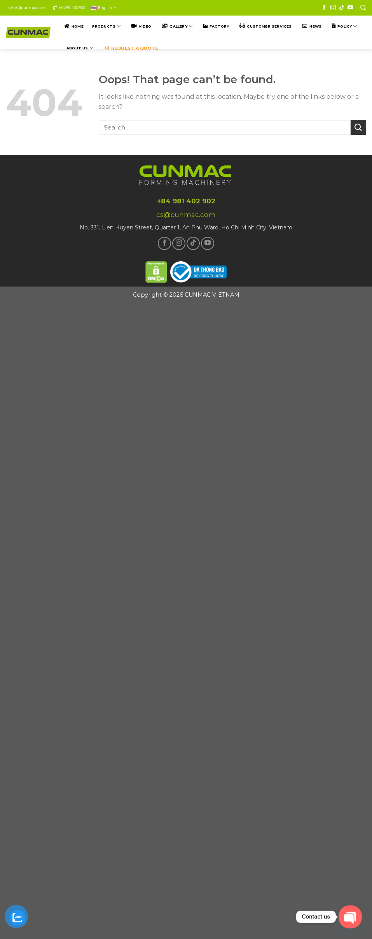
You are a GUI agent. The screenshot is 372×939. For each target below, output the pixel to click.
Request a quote (134, 48)
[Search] (363, 7)
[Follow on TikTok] (341, 8)
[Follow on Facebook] (324, 8)
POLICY (347, 26)
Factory (219, 26)
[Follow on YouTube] (350, 8)
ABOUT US (79, 48)
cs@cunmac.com (30, 7)
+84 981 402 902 (72, 7)
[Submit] (358, 127)
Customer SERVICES (269, 26)
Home (78, 26)
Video (145, 26)
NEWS (315, 26)
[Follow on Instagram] (333, 8)
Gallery (180, 26)
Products (106, 26)
